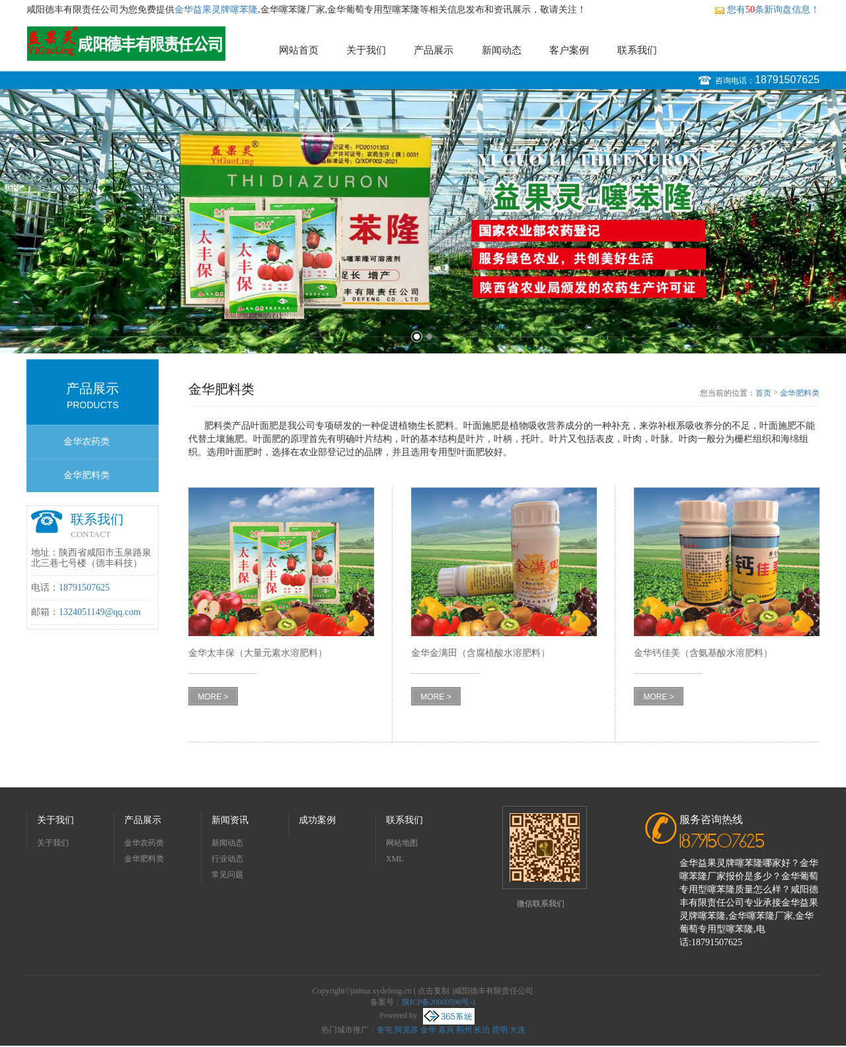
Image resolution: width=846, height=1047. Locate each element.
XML (395, 858)
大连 (517, 1029)
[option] (423, 221)
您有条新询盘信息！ (767, 10)
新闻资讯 (230, 820)
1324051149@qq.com (100, 612)
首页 (763, 393)
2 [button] (429, 337)
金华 (428, 1029)
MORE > (213, 697)
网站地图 (402, 843)
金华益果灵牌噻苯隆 (216, 10)
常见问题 (227, 874)
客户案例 (569, 50)
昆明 (500, 1029)
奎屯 (385, 1029)
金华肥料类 (86, 475)
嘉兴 (446, 1029)
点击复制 (433, 990)
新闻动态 (501, 50)
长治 (482, 1029)
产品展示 (433, 50)
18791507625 (787, 79)
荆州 (464, 1029)
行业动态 (227, 858)
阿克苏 (406, 1029)
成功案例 (317, 820)
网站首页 (299, 50)
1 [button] (417, 337)
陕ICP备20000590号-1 (439, 1002)
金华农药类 (86, 442)
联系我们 (637, 50)
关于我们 (366, 50)
